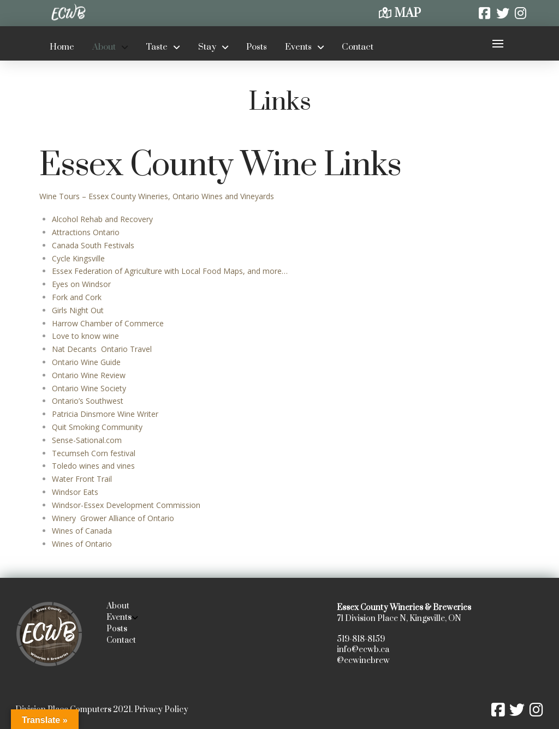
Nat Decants (75, 349)
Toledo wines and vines (93, 466)
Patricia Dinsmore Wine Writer (105, 414)
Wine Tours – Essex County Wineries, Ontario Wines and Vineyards (156, 196)
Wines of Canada (82, 530)
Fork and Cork (77, 297)
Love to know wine (85, 336)
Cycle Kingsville (78, 258)
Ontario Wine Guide (86, 362)
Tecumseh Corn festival (95, 453)
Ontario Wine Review (89, 375)
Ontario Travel (125, 349)
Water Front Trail (82, 479)
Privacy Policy (161, 709)
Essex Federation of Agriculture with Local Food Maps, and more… (170, 271)
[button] (497, 43)
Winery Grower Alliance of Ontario (113, 518)
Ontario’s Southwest (87, 401)
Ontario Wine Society (89, 388)
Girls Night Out (78, 310)
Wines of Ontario (82, 544)
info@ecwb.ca (363, 649)
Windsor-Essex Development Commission (126, 505)
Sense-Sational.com (87, 440)
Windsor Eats (75, 492)
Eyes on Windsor (81, 284)
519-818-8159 (361, 639)
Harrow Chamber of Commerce (108, 323)
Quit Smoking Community (97, 427)
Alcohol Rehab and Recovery (102, 219)
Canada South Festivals (93, 245)
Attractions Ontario (86, 232)
